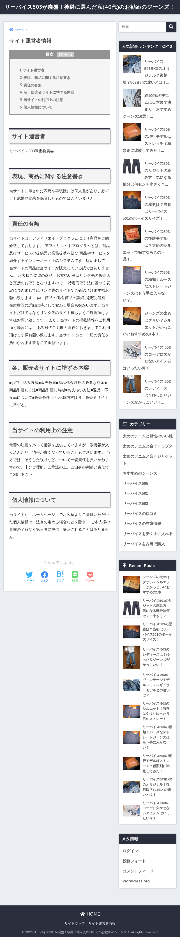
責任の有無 (31, 84)
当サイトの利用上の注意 (41, 99)
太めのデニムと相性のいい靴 (148, 436)
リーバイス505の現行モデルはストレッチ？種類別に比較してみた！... (147, 140)
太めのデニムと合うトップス (148, 446)
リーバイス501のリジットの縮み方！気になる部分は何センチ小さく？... (147, 174)
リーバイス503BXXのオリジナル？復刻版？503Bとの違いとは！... (146, 72)
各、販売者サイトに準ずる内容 (47, 92)
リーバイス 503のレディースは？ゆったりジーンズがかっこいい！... (147, 392)
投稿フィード (134, 861)
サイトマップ (75, 924)
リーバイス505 (135, 484)
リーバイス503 (135, 504)
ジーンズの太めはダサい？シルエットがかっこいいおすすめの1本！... (147, 324)
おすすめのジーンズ (140, 473)
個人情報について (36, 106)
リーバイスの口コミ (140, 514)
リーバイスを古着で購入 (144, 544)
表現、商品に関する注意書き (45, 77)
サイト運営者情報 (101, 924)
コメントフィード (138, 871)
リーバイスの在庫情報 (142, 524)
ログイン (130, 851)
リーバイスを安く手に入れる (148, 534)
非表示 (65, 54)
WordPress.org (136, 881)
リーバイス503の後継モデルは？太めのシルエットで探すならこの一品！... (147, 246)
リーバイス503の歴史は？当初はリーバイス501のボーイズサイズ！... (147, 208)
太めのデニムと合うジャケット (148, 460)
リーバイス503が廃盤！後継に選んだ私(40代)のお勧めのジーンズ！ (90, 7)
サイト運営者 (32, 69)
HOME (90, 914)
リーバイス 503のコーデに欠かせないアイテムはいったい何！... (147, 358)
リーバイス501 (135, 494)
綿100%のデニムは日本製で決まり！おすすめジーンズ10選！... (147, 106)
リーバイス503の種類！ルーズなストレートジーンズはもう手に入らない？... (147, 287)
